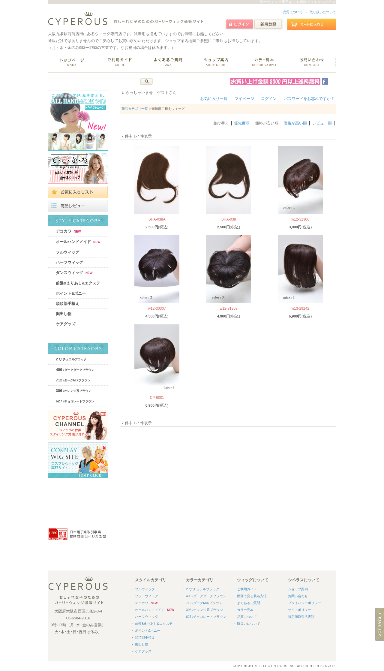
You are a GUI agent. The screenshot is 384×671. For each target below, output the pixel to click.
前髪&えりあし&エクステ (78, 283)
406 (75, 369)
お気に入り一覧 (213, 98)
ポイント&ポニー (71, 293)
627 (75, 401)
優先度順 (242, 123)
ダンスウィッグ (74, 272)
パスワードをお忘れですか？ (309, 98)
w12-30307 (157, 308)
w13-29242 (300, 308)
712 (73, 380)
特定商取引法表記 (301, 616)
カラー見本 (245, 610)
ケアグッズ (65, 324)
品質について (293, 12)
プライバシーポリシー (304, 603)
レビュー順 (322, 123)
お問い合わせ (298, 596)
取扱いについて (248, 623)
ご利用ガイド (247, 589)
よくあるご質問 (248, 603)
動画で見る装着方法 (252, 596)
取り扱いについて (323, 12)
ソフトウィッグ (146, 596)
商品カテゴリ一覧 (135, 108)
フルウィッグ (67, 252)
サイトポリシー (299, 610)
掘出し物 (63, 313)
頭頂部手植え (67, 303)
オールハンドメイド (78, 241)
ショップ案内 (298, 589)
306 (73, 390)
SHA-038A (157, 219)
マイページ (244, 98)
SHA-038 (228, 219)
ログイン (269, 98)
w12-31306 (300, 219)
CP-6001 (157, 398)
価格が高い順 (295, 123)
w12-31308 (228, 308)
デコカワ (68, 231)
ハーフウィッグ (69, 262)
